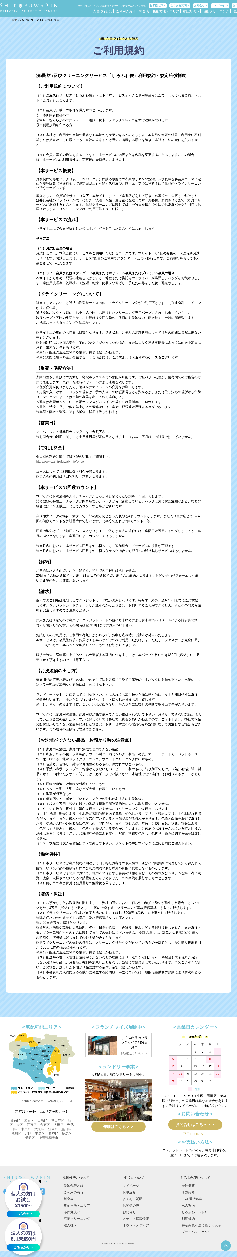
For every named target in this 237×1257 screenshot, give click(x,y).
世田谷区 (57, 1120)
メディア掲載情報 (136, 1221)
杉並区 (54, 1133)
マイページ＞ (220, 5)
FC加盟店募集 (192, 1202)
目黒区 (42, 1120)
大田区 (59, 1125)
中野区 (40, 1133)
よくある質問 (132, 1202)
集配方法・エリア (166, 11)
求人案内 (188, 1208)
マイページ (131, 1188)
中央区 (26, 1129)
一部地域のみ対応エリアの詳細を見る (42, 1101)
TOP (14, 20)
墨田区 (66, 1129)
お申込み (129, 1195)
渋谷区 (29, 1120)
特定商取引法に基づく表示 (201, 1228)
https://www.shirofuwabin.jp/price (60, 461)
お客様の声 (131, 1208)
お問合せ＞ (200, 5)
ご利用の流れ (126, 11)
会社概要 (188, 1188)
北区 (28, 1133)
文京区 (39, 1129)
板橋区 (30, 1138)
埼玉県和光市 (48, 1138)
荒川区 (16, 1133)
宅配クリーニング (216, 11)
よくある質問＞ (179, 5)
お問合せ (129, 1215)
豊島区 (53, 1129)
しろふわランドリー (196, 1215)
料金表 (144, 11)
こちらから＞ (23, 1213)
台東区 (45, 1125)
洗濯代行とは (102, 11)
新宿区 (15, 1120)
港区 (19, 1125)
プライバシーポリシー (198, 1235)
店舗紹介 (188, 1195)
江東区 (32, 1125)
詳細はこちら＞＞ (134, 1053)
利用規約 (188, 1221)
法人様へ (70, 1228)
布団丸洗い (191, 11)
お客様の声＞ (158, 5)
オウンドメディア (136, 1228)
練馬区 (67, 1133)
